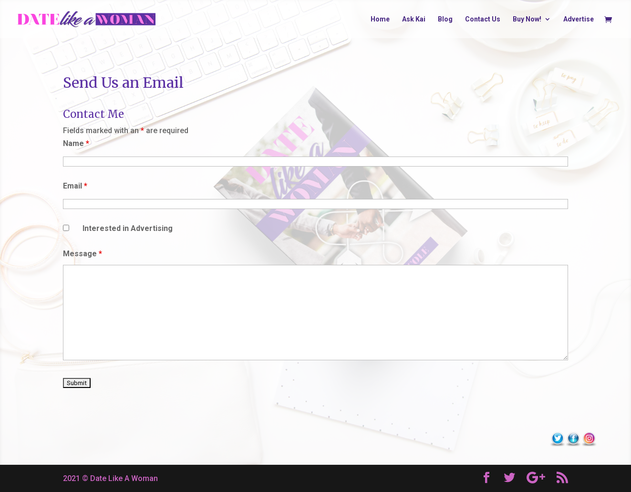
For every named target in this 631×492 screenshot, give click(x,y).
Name (76, 143)
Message (82, 253)
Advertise (578, 19)
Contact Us (482, 19)
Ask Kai (413, 19)
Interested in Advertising (128, 228)
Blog (445, 19)
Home (380, 19)
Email (75, 185)
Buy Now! (527, 19)
